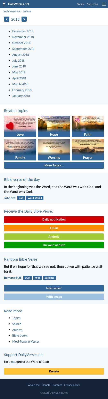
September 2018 (23, 49)
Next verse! (54, 288)
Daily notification (54, 219)
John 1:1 (9, 198)
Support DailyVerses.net (24, 354)
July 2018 (18, 61)
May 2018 (18, 72)
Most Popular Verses (26, 341)
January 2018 (21, 96)
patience (49, 277)
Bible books (20, 335)
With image (54, 297)
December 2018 (22, 31)
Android (54, 237)
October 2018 (21, 43)
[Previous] (6, 19)
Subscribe (92, 4)
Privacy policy (72, 385)
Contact (57, 385)
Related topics (15, 110)
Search (16, 324)
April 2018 (19, 78)
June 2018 (19, 66)
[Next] (24, 19)
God (21, 198)
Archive (27, 11)
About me (34, 385)
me (13, 362)
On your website (54, 245)
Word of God (35, 198)
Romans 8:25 (13, 278)
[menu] (104, 5)
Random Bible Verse (20, 259)
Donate (54, 371)
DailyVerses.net (12, 11)
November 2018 (23, 37)
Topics (80, 4)
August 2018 (20, 55)
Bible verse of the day (22, 179)
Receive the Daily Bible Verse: (28, 211)
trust (27, 277)
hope (37, 277)
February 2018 (22, 90)
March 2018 (20, 84)
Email (54, 228)
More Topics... (54, 165)
